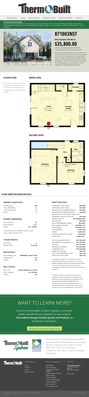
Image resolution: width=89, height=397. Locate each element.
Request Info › (71, 373)
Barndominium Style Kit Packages (52, 370)
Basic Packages (50, 375)
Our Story (27, 367)
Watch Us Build (29, 372)
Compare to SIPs (49, 18)
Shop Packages (34, 18)
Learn (23, 18)
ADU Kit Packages (51, 367)
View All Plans (49, 365)
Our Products (12, 18)
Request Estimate (65, 18)
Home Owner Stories (52, 386)
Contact (79, 18)
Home (26, 365)
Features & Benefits (51, 382)
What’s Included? (50, 384)
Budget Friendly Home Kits (53, 373)
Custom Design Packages (53, 380)
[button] (5, 48)
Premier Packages (51, 377)
